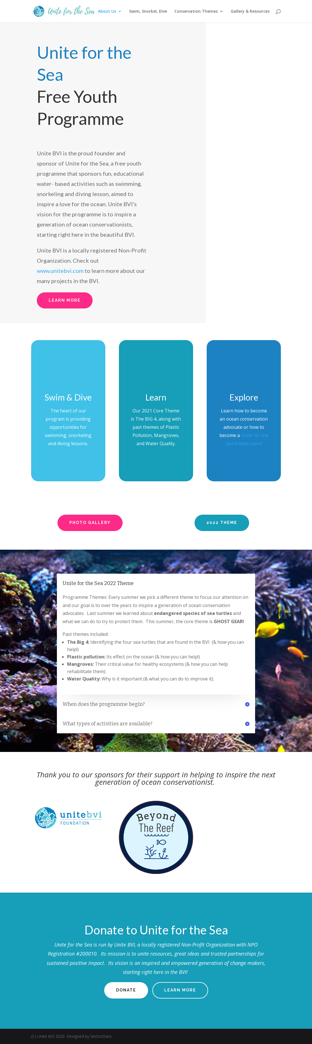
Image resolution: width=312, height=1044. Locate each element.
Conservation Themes (196, 11)
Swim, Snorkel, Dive (148, 11)
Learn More (65, 300)
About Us (107, 11)
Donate (126, 990)
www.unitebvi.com (60, 270)
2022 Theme (221, 522)
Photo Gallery (90, 522)
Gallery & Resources (250, 11)
